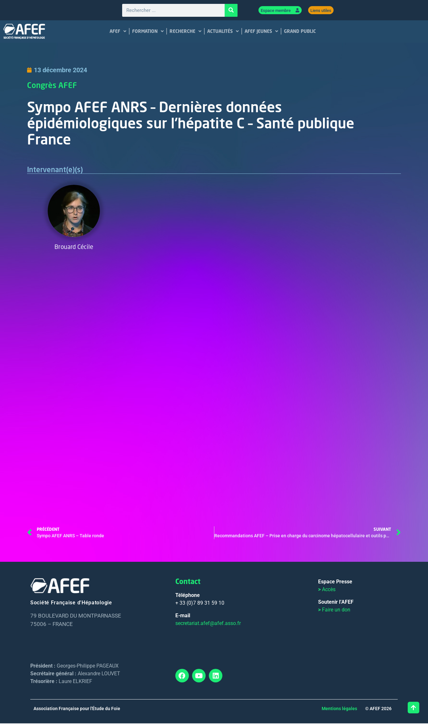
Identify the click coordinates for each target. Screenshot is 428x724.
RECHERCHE (185, 31)
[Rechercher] (231, 10)
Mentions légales (339, 709)
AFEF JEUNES (261, 31)
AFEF (118, 31)
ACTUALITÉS (223, 31)
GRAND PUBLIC (300, 32)
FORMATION (148, 31)
